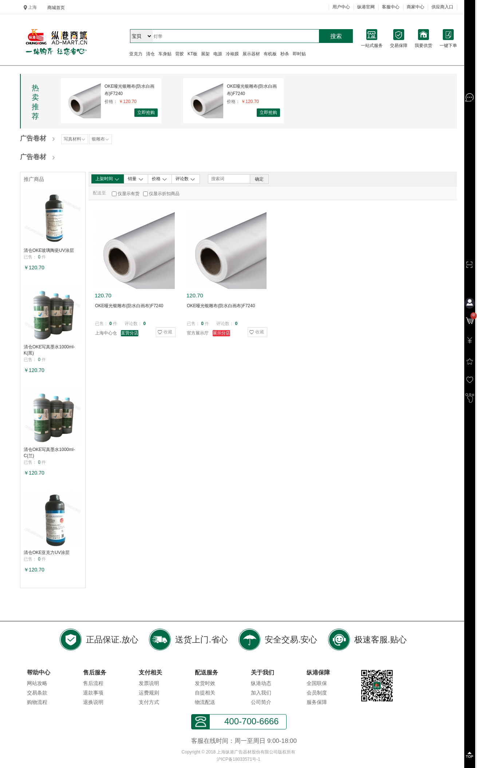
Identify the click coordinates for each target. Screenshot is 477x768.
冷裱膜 (232, 53)
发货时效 (205, 683)
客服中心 (390, 6)
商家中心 (415, 6)
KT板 (192, 53)
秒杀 (284, 53)
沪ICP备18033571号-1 (238, 759)
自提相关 (205, 693)
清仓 (150, 53)
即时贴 (299, 53)
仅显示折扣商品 (164, 193)
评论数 (186, 179)
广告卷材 (33, 138)
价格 (159, 179)
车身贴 (165, 53)
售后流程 (93, 683)
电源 (217, 53)
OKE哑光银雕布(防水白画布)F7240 (129, 90)
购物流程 (37, 702)
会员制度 (317, 693)
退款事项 (93, 693)
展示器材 (251, 53)
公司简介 (261, 702)
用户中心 (341, 6)
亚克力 (135, 53)
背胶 (179, 53)
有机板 (270, 53)
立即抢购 (146, 112)
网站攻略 (37, 683)
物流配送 (205, 702)
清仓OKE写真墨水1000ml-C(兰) (49, 452)
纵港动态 (261, 683)
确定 (259, 179)
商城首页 (56, 7)
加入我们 (261, 693)
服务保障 (317, 702)
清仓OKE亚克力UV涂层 (47, 552)
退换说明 (93, 702)
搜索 (336, 36)
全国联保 (317, 683)
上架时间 (107, 179)
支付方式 (149, 702)
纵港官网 (366, 6)
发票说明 (149, 683)
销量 (135, 179)
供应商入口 (442, 6)
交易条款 (37, 693)
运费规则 (149, 693)
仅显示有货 (128, 193)
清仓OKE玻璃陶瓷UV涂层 (49, 250)
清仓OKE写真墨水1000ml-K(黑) (49, 350)
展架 (205, 53)
